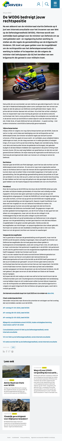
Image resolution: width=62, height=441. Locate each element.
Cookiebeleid (15, 437)
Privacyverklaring (25, 437)
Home (8, 437)
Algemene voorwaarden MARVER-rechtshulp (43, 437)
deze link (50, 293)
